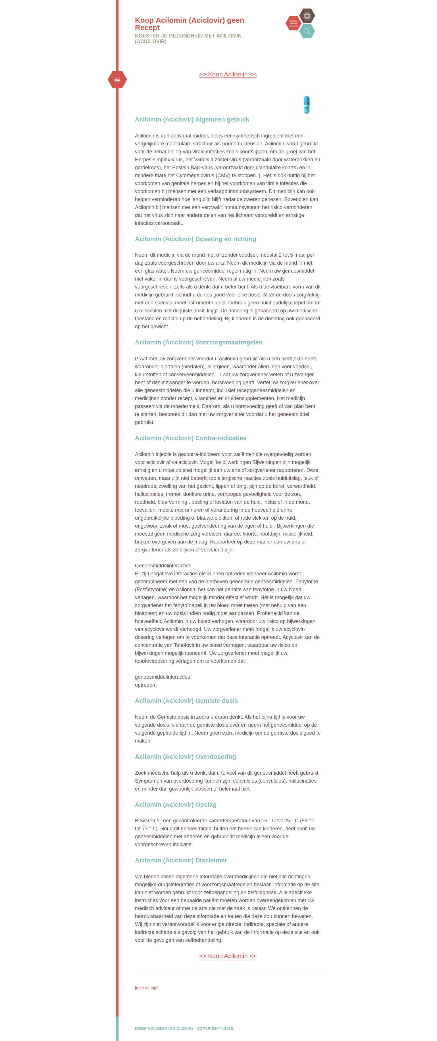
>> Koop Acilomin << (228, 74)
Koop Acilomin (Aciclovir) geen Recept (189, 24)
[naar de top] (146, 988)
